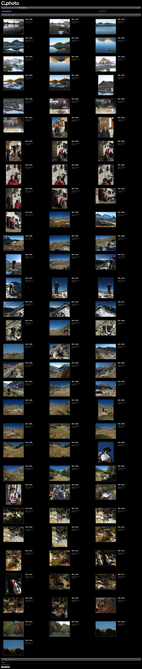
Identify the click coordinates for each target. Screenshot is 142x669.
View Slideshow (5, 664)
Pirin (15, 7)
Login (138, 7)
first (6, 15)
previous (12, 15)
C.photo (4, 7)
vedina (10, 7)
